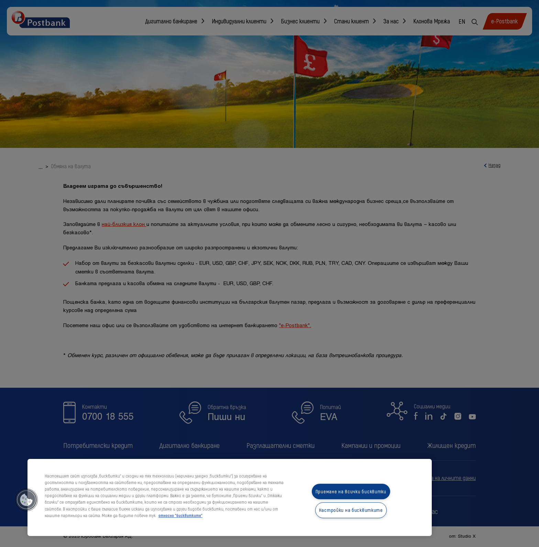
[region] (230, 497)
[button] (26, 500)
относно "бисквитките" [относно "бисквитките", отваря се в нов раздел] (180, 515)
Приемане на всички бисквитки (351, 491)
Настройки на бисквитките (351, 510)
